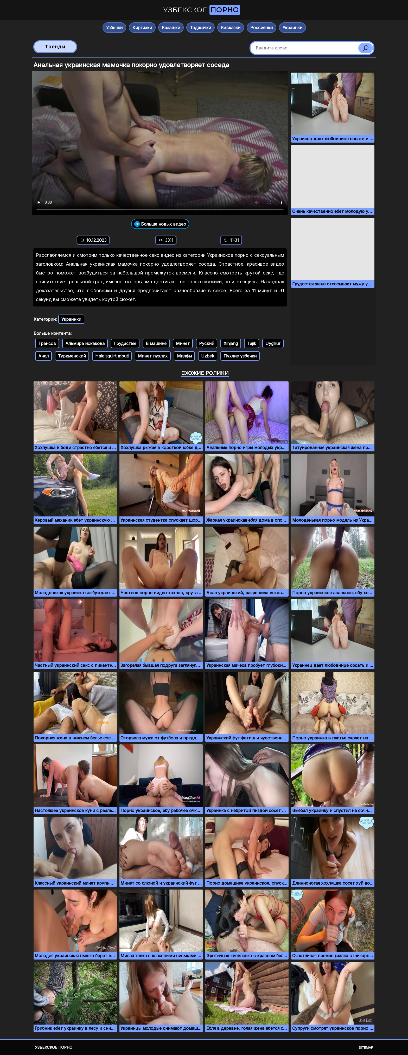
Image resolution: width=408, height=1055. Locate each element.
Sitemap (366, 1047)
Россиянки (261, 27)
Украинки (292, 27)
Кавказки (230, 27)
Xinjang (231, 343)
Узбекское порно (53, 1047)
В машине (156, 343)
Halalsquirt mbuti (112, 356)
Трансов (47, 343)
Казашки (171, 27)
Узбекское (201, 10)
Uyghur (272, 343)
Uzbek (207, 356)
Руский (206, 343)
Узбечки (114, 27)
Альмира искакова (85, 343)
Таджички (200, 27)
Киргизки (142, 27)
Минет (183, 343)
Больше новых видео (160, 224)
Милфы (184, 356)
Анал (43, 356)
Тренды (55, 46)
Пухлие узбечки (240, 356)
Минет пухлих (153, 356)
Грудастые (125, 343)
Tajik (251, 343)
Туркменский (72, 356)
